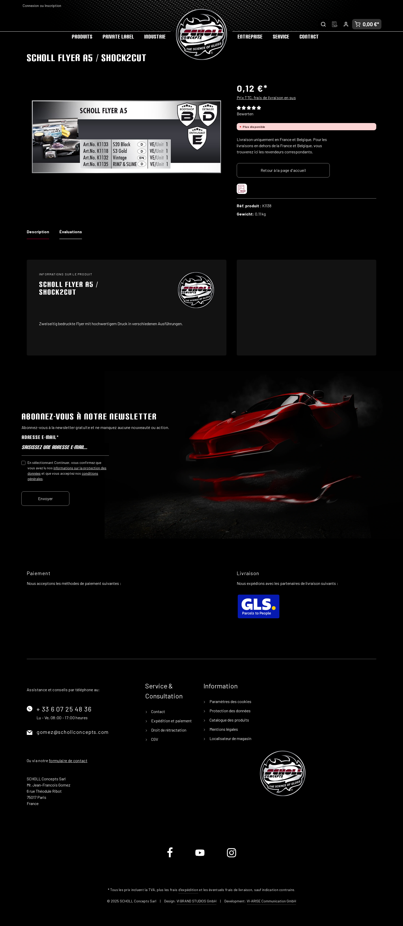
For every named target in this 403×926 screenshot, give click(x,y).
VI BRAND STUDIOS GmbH (196, 901)
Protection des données (230, 710)
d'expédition (188, 889)
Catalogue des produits (229, 719)
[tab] (38, 233)
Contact (157, 711)
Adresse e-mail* (40, 437)
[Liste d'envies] (334, 24)
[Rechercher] (323, 24)
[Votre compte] (346, 24)
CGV (154, 739)
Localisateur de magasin (230, 738)
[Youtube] (200, 857)
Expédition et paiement (171, 720)
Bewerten (245, 113)
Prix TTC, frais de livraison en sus (266, 97)
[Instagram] (231, 857)
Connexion (31, 5)
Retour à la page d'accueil (283, 170)
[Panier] (366, 24)
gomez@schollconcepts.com (72, 732)
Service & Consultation (164, 691)
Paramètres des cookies (230, 701)
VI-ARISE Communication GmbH (271, 901)
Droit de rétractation (168, 729)
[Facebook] (170, 857)
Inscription (53, 5)
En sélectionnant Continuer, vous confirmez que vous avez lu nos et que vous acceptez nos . (67, 470)
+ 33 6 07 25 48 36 (63, 709)
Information (221, 686)
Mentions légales (223, 729)
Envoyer (45, 498)
